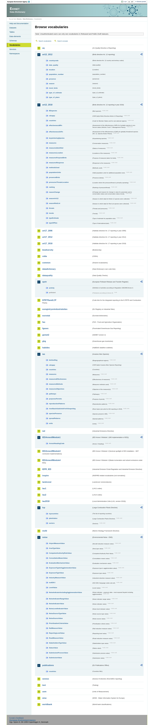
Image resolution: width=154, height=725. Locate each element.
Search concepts (62, 41)
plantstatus (53, 518)
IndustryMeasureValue (57, 578)
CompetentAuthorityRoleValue (60, 553)
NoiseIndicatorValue (56, 604)
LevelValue (53, 587)
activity (51, 288)
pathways (52, 394)
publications (48, 665)
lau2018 (46, 501)
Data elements (15, 36)
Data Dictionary (27, 19)
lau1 (44, 488)
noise (44, 537)
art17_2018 (47, 243)
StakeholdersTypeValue (57, 643)
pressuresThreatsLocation (59, 182)
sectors (52, 523)
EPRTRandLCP (49, 300)
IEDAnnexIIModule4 (51, 460)
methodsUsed (54, 167)
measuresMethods (56, 384)
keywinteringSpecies (57, 138)
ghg (44, 341)
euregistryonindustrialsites (54, 309)
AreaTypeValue (54, 548)
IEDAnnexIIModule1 (51, 437)
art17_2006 (47, 231)
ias (43, 354)
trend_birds (53, 88)
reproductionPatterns (57, 404)
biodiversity (47, 250)
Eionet (19, 19)
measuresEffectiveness (57, 379)
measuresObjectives (56, 389)
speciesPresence (55, 413)
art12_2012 (47, 54)
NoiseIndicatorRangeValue (59, 599)
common (46, 263)
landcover (47, 482)
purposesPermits (55, 399)
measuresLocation (56, 153)
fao (43, 322)
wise (44, 698)
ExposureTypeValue (56, 573)
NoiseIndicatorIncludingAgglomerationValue (65, 592)
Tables (12, 32)
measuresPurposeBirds (58, 158)
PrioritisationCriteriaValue (58, 623)
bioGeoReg (53, 360)
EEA (19, 1)
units (51, 423)
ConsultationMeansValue (58, 558)
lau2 (44, 495)
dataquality (47, 275)
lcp (43, 508)
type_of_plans (54, 97)
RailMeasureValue (55, 628)
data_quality (53, 65)
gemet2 (45, 335)
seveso (45, 679)
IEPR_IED (46, 469)
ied (43, 431)
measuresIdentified (56, 148)
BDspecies (53, 111)
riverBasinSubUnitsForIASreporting (62, 409)
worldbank (47, 704)
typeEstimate (54, 218)
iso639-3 (52, 582)
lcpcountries (53, 514)
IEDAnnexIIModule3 (51, 451)
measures (52, 143)
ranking (52, 187)
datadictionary (49, 269)
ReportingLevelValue (57, 633)
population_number (56, 74)
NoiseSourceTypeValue (57, 613)
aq (43, 48)
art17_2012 (47, 237)
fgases (45, 328)
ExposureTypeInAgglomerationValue (62, 568)
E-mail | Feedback (16, 718)
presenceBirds (54, 177)
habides (46, 348)
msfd (44, 531)
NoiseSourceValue (56, 618)
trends (51, 213)
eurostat (46, 316)
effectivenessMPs (55, 125)
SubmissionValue (55, 658)
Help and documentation (18, 23)
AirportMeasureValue (57, 543)
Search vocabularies (45, 41)
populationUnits (55, 172)
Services (12, 49)
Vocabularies (14, 45)
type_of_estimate (55, 93)
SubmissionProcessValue (58, 653)
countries (52, 120)
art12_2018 (47, 105)
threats (51, 208)
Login (125, 1)
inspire (45, 476)
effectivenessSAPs (56, 132)
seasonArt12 (53, 198)
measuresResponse (56, 163)
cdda (44, 256)
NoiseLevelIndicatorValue (58, 609)
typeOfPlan (53, 223)
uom (44, 692)
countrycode (53, 60)
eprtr (44, 282)
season (51, 83)
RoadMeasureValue (56, 638)
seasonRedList (54, 203)
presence (52, 79)
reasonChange (54, 192)
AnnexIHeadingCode (56, 443)
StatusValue (53, 648)
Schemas (13, 41)
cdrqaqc (52, 116)
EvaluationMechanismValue (59, 563)
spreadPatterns (54, 418)
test (44, 685)
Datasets (12, 28)
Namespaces (14, 54)
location (52, 70)
